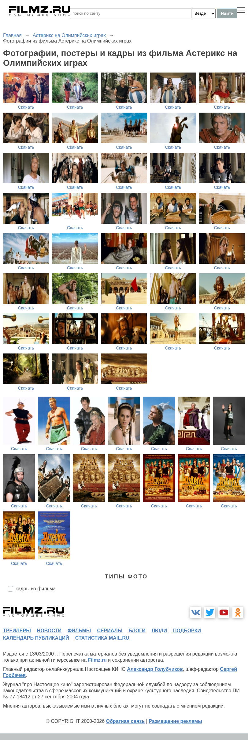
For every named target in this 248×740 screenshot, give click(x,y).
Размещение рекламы (175, 721)
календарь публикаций (36, 638)
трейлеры (17, 630)
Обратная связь (125, 721)
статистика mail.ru (102, 638)
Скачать (26, 107)
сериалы (109, 630)
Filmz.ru (97, 660)
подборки (187, 630)
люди (159, 630)
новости (49, 630)
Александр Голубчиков (155, 669)
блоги (136, 630)
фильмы (79, 630)
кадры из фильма (36, 588)
